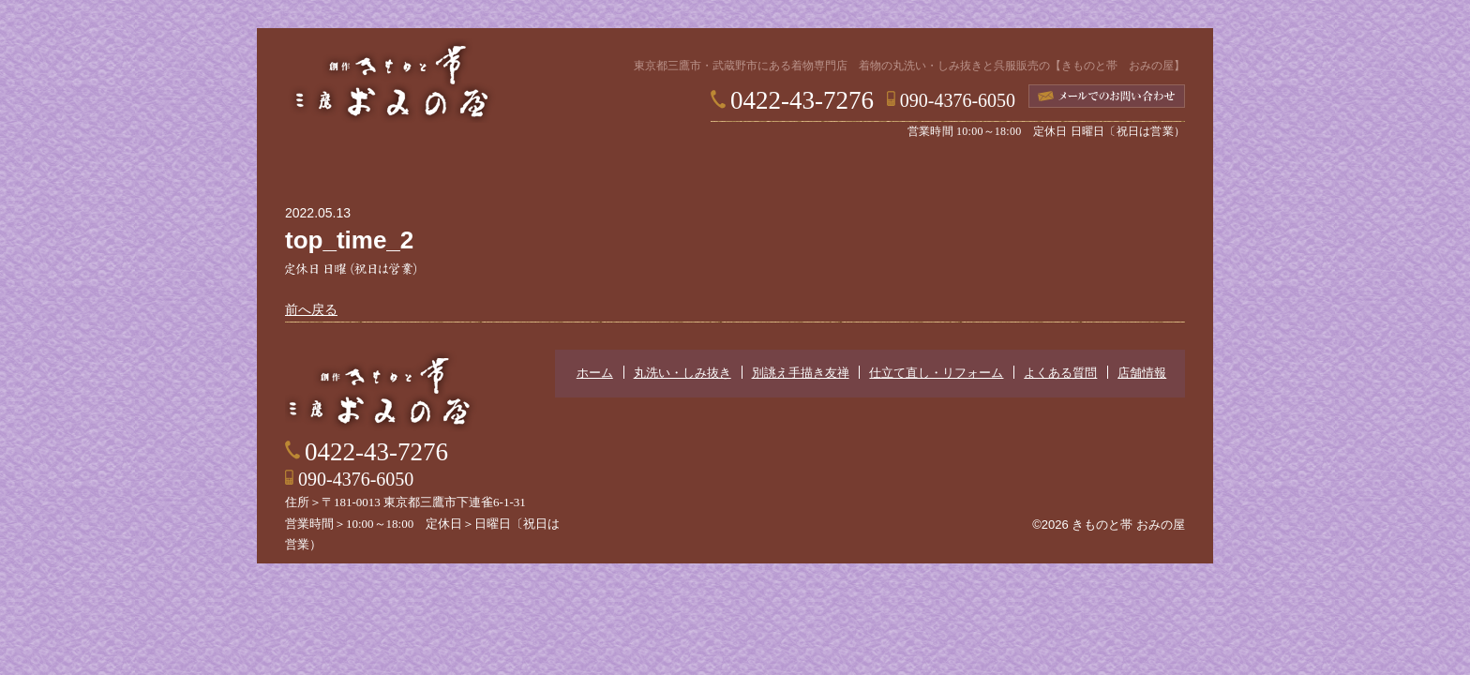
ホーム (350, 169)
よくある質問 (979, 169)
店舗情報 (1119, 169)
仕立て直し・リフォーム (819, 169)
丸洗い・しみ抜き (491, 169)
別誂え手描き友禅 (650, 169)
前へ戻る (311, 309)
